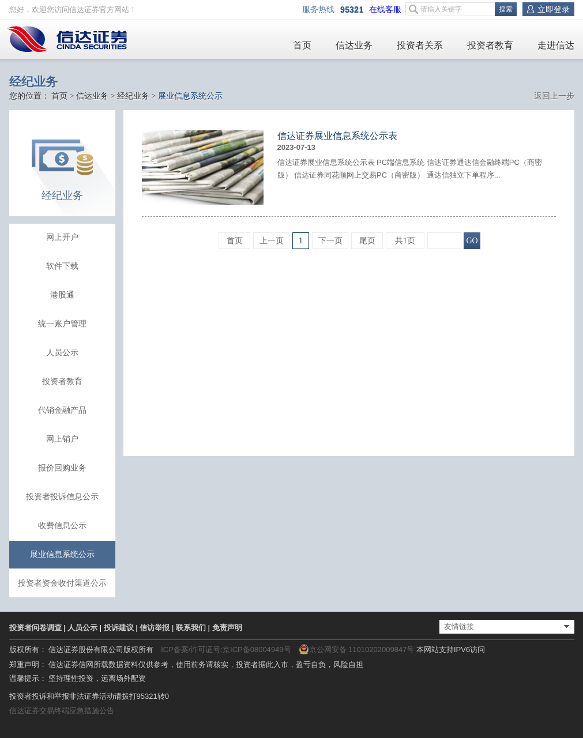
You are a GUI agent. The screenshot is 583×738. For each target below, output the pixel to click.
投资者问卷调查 (35, 627)
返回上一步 (554, 96)
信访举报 (155, 627)
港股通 (62, 295)
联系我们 (191, 627)
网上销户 (62, 439)
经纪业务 (133, 96)
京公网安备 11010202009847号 (357, 649)
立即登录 (553, 9)
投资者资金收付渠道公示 (62, 583)
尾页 (367, 240)
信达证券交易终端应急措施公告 (61, 710)
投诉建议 (119, 627)
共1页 (405, 240)
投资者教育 (490, 45)
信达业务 (354, 45)
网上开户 (62, 237)
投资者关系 (420, 45)
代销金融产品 (62, 410)
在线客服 (387, 9)
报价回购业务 (62, 468)
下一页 (330, 240)
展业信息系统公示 (62, 554)
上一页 (271, 240)
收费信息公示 (62, 525)
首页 (302, 45)
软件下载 (62, 266)
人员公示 (62, 352)
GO (471, 240)
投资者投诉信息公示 (62, 496)
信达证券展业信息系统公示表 (337, 136)
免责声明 (227, 627)
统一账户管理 (62, 323)
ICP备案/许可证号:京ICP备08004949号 (226, 649)
